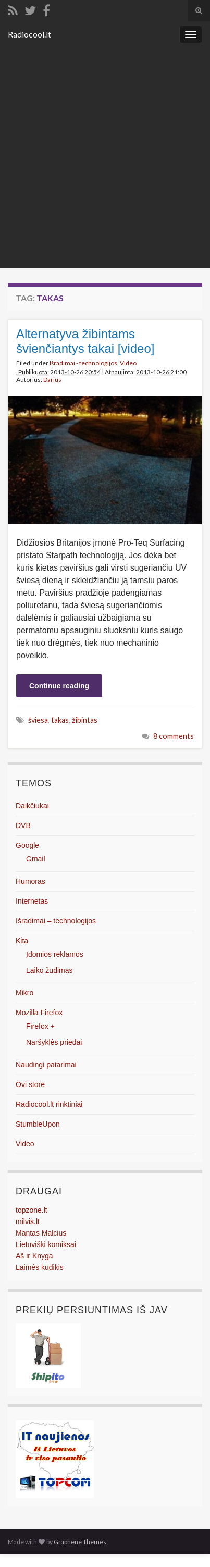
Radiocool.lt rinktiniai (49, 1104)
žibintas (84, 719)
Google (27, 845)
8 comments (173, 736)
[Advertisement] (105, 158)
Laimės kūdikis (40, 1267)
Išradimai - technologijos (83, 363)
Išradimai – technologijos (56, 921)
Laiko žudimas (49, 970)
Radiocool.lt (29, 34)
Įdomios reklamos (54, 954)
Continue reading (59, 686)
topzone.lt (31, 1210)
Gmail (35, 859)
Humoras (30, 881)
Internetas (32, 901)
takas (60, 719)
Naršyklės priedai (54, 1042)
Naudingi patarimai (46, 1064)
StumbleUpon (38, 1124)
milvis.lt (28, 1221)
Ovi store (30, 1084)
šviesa (38, 719)
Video (128, 363)
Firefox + (40, 1026)
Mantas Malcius (41, 1233)
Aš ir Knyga (34, 1256)
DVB (23, 825)
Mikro (24, 993)
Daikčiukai (32, 805)
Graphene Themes (80, 1542)
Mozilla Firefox (39, 1012)
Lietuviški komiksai (46, 1244)
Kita (22, 940)
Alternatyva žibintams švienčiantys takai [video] (85, 341)
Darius (52, 380)
